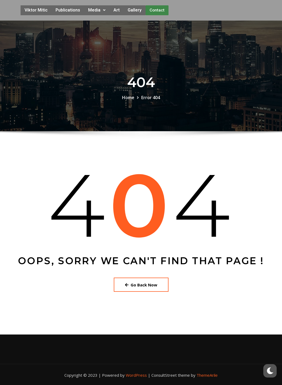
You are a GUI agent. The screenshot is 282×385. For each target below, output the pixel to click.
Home (128, 96)
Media (96, 9)
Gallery (135, 9)
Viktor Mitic (36, 9)
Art (116, 9)
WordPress (136, 374)
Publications (68, 9)
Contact (157, 9)
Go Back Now (141, 283)
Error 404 (150, 96)
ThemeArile (207, 374)
